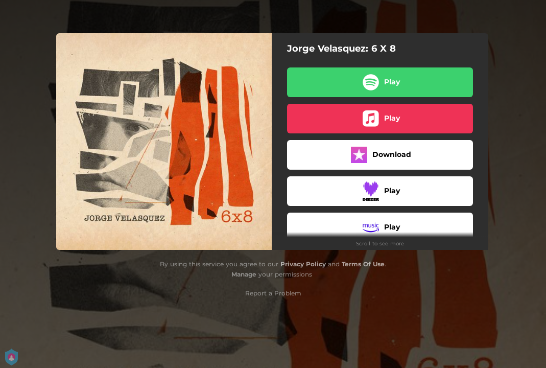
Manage (243, 274)
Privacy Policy (303, 264)
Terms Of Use (363, 264)
